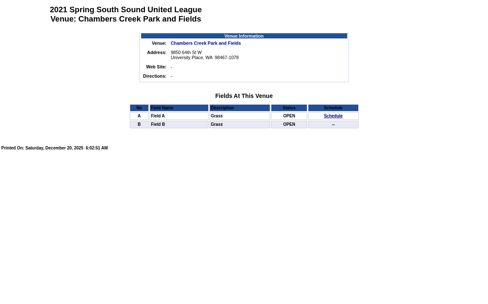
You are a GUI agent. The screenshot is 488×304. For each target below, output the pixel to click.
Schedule (333, 116)
